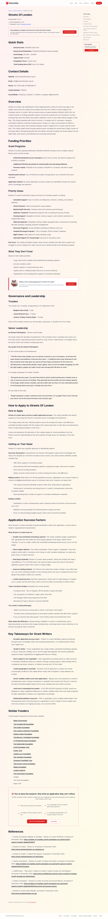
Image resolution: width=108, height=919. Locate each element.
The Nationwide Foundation (23, 744)
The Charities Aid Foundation (23, 724)
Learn (76, 3)
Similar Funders (87, 37)
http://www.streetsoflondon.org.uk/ (24, 893)
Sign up (99, 3)
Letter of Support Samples (85, 915)
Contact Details (87, 19)
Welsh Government (20, 721)
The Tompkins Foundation (22, 757)
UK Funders (66, 915)
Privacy (95, 915)
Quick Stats (86, 16)
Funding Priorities (87, 23)
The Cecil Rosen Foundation (23, 774)
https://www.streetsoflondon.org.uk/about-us (27, 849)
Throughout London (25, 24)
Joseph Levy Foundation (22, 754)
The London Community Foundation (26, 731)
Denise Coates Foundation (22, 734)
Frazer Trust (17, 750)
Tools (80, 3)
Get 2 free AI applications (37, 821)
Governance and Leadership (90, 26)
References (86, 39)
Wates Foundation (19, 767)
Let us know (33, 902)
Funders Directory (17, 10)
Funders (86, 3)
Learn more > (71, 284)
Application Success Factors (90, 32)
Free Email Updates (70, 32)
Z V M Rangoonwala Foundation (24, 741)
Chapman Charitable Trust (22, 760)
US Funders (74, 915)
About (92, 3)
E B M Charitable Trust (21, 747)
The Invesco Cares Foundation (24, 764)
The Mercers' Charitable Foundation (26, 737)
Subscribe (91, 50)
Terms (100, 915)
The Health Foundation (21, 727)
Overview (85, 21)
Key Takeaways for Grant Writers (91, 35)
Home (71, 3)
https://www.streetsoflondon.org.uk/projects (27, 856)
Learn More (53, 821)
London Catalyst (19, 770)
